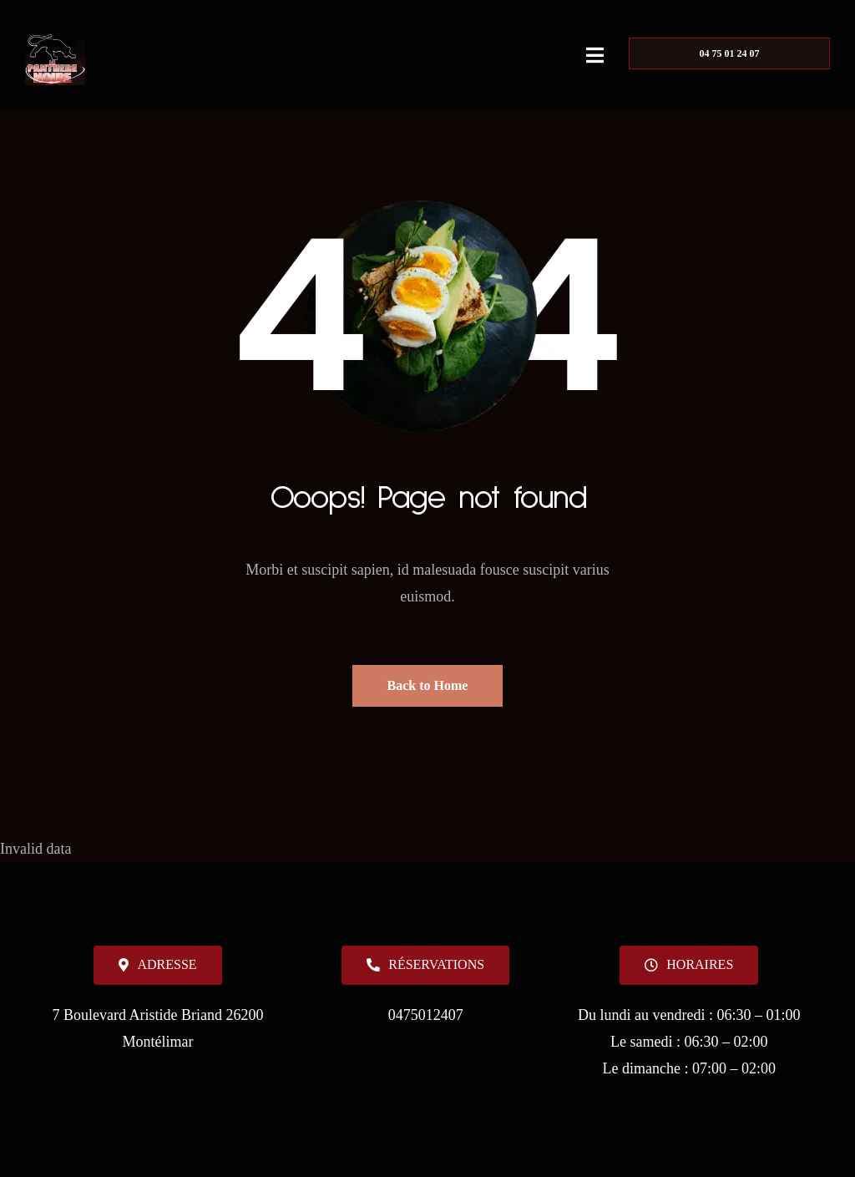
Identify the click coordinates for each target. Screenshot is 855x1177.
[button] (689, 965)
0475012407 (425, 1015)
